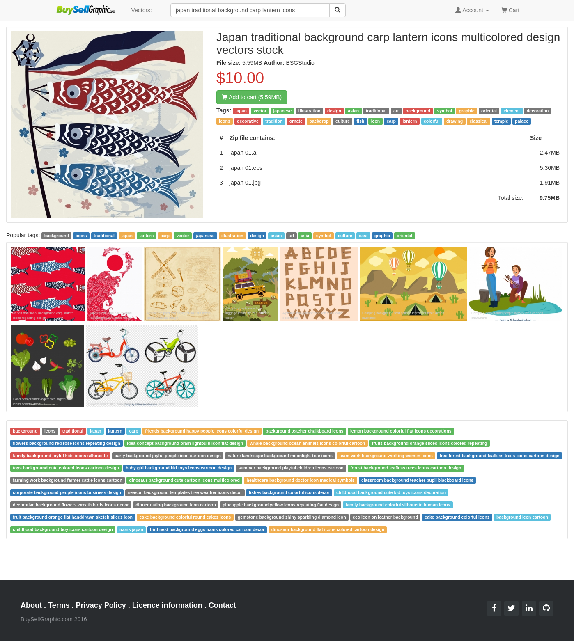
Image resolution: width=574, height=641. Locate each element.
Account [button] (472, 10)
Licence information (167, 605)
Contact (222, 605)
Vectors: (141, 10)
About (31, 605)
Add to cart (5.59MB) (252, 97)
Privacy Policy (101, 605)
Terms (59, 605)
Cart (510, 10)
